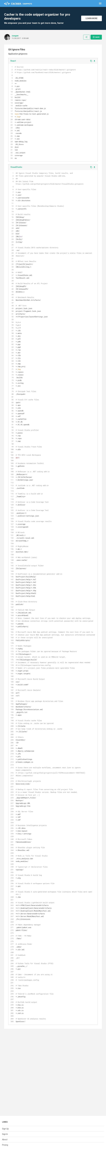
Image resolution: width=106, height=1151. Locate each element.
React (13, 61)
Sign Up (5, 1128)
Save (96, 37)
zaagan (15, 35)
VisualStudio (16, 167)
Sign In (5, 1134)
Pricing (5, 1145)
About (4, 1139)
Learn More (91, 18)
